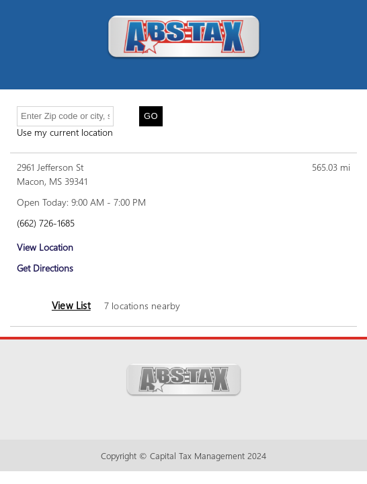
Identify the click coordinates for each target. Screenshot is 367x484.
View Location (45, 247)
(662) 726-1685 (46, 222)
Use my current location (65, 132)
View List (71, 305)
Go (151, 116)
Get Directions (45, 267)
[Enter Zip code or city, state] (65, 116)
